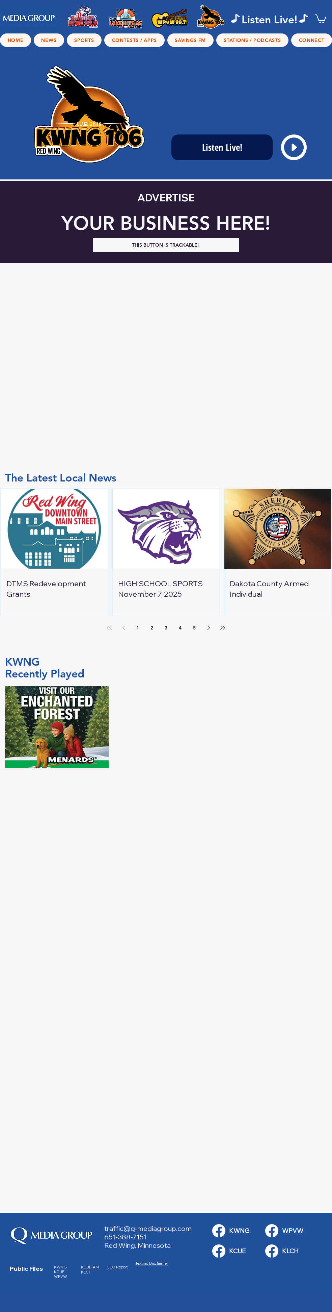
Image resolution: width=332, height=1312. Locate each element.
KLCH (86, 1272)
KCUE (59, 1271)
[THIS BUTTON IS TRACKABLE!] (166, 245)
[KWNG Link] (218, 1230)
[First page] (109, 628)
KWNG (62, 1267)
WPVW (60, 1276)
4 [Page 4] (180, 628)
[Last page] (223, 628)
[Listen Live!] (222, 147)
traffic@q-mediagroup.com (148, 1228)
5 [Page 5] (194, 628)
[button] (320, 18)
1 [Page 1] (137, 628)
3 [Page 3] (166, 628)
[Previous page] (123, 628)
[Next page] (208, 628)
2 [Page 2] (151, 628)
